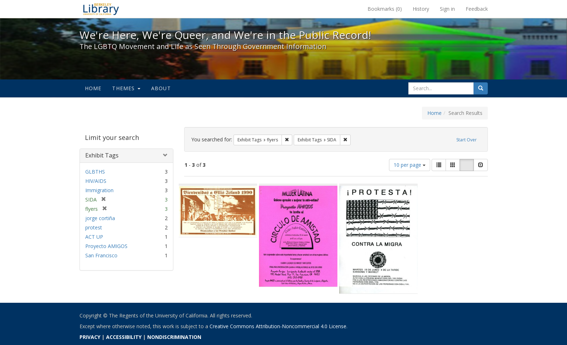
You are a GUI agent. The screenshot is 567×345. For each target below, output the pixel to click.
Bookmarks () (384, 8)
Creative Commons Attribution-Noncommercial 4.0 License (278, 326)
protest (93, 227)
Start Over (466, 140)
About (161, 88)
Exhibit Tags (102, 155)
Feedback (477, 8)
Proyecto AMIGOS (106, 246)
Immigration (99, 190)
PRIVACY (90, 337)
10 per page (410, 164)
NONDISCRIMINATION (174, 337)
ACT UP (94, 236)
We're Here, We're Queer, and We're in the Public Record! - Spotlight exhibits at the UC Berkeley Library (101, 9)
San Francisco (101, 255)
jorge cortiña (100, 218)
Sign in (447, 8)
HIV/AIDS (95, 181)
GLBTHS (95, 171)
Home (93, 88)
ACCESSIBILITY (123, 337)
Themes (126, 88)
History (421, 8)
